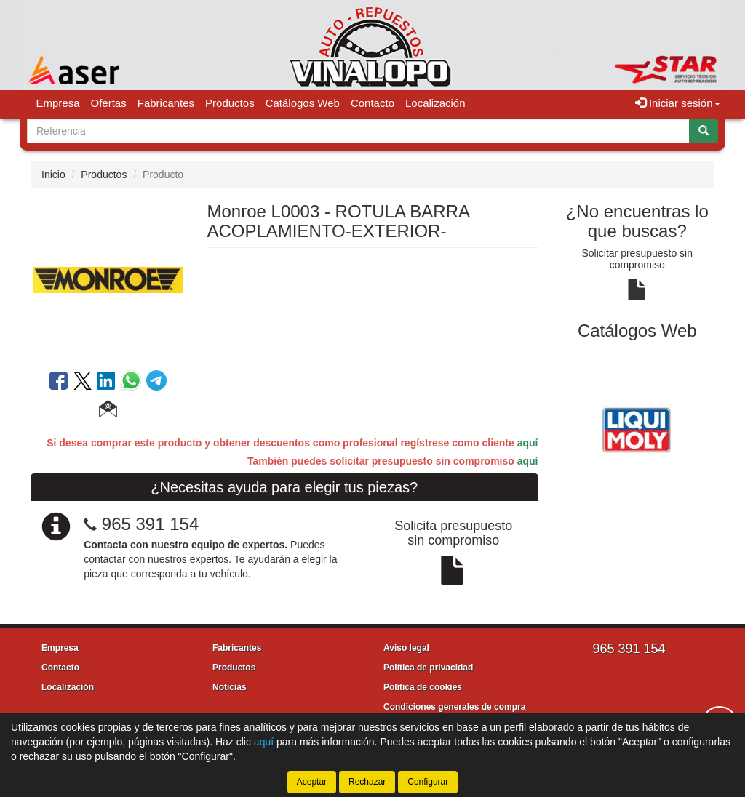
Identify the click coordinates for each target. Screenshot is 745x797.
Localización (435, 103)
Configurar (427, 782)
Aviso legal (406, 648)
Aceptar (312, 782)
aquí (527, 443)
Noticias (229, 687)
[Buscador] (358, 131)
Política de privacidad (428, 667)
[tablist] (637, 427)
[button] (108, 411)
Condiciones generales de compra (454, 707)
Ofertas (109, 103)
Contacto (372, 103)
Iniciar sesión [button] (677, 103)
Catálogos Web (303, 103)
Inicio (53, 174)
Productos (230, 103)
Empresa (58, 103)
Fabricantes (166, 103)
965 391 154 (150, 524)
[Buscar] (703, 131)
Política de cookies (422, 687)
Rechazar (367, 782)
